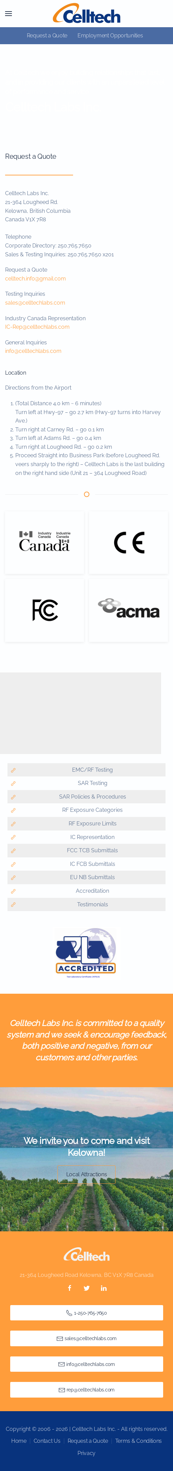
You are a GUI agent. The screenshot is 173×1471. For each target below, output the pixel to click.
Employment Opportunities (110, 35)
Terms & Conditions (138, 1441)
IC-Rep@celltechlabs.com (37, 327)
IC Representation (92, 837)
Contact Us (47, 1441)
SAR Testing (92, 783)
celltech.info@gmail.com (35, 278)
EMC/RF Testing (91, 770)
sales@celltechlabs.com (35, 303)
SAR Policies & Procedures (91, 796)
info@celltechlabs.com (33, 351)
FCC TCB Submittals (91, 850)
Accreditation (91, 891)
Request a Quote (47, 35)
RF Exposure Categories (92, 810)
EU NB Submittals (91, 877)
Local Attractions (86, 1174)
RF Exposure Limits (92, 823)
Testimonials (91, 904)
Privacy (86, 1453)
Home (19, 1441)
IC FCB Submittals (92, 864)
